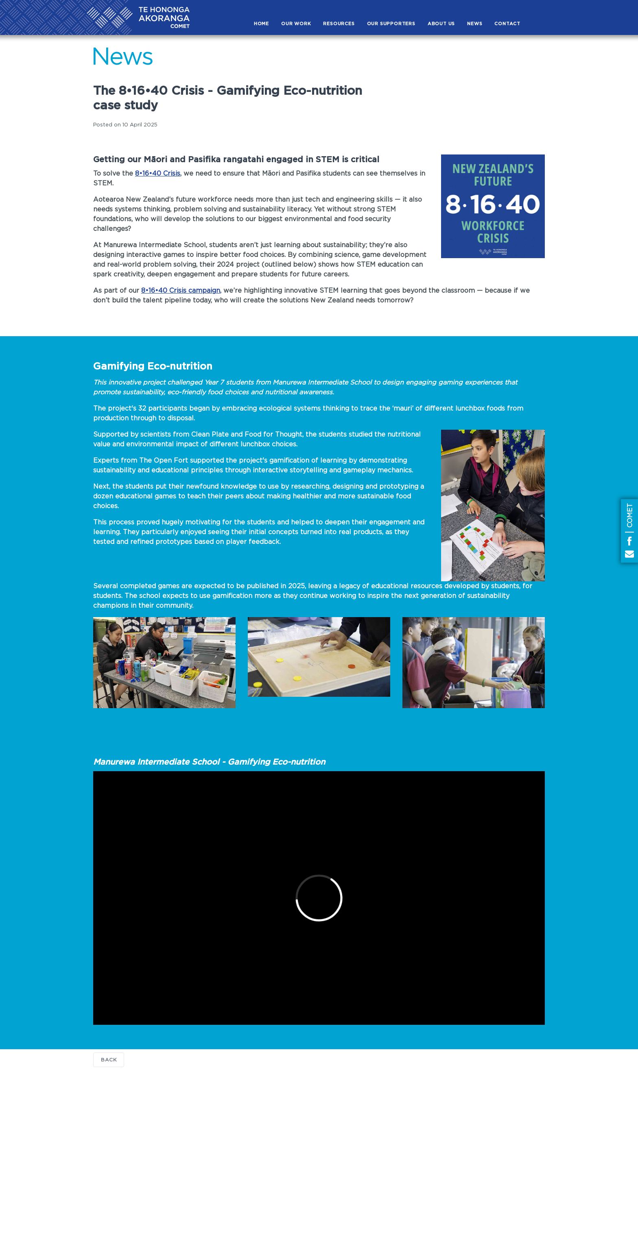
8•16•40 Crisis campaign (180, 290)
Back (108, 1059)
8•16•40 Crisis (157, 173)
